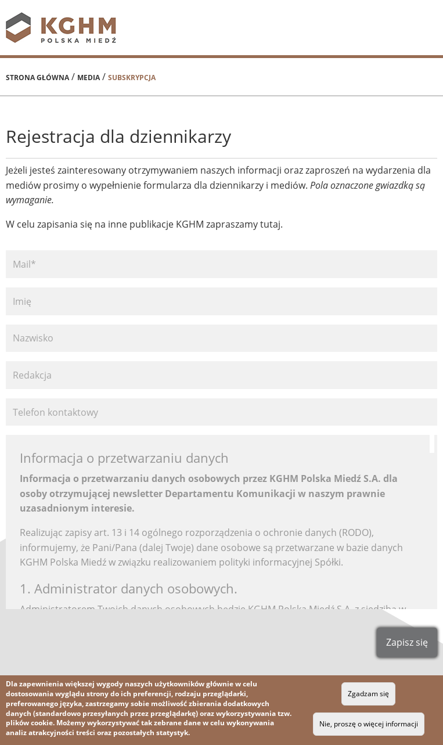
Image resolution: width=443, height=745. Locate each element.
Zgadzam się (368, 694)
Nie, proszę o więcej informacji (368, 724)
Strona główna (37, 77)
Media (88, 77)
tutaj (269, 224)
